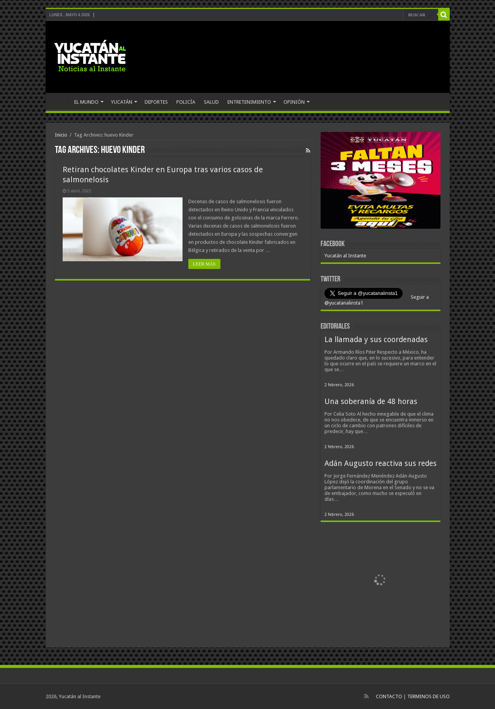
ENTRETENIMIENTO (249, 102)
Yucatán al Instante (345, 256)
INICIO (60, 101)
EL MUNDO (86, 102)
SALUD (211, 102)
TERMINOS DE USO (428, 696)
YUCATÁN (121, 102)
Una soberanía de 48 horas (370, 401)
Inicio (61, 135)
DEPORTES (156, 102)
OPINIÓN (294, 102)
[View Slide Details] (380, 182)
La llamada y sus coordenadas (376, 339)
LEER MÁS (204, 264)
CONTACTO (389, 696)
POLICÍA (185, 102)
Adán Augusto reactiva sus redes (380, 463)
